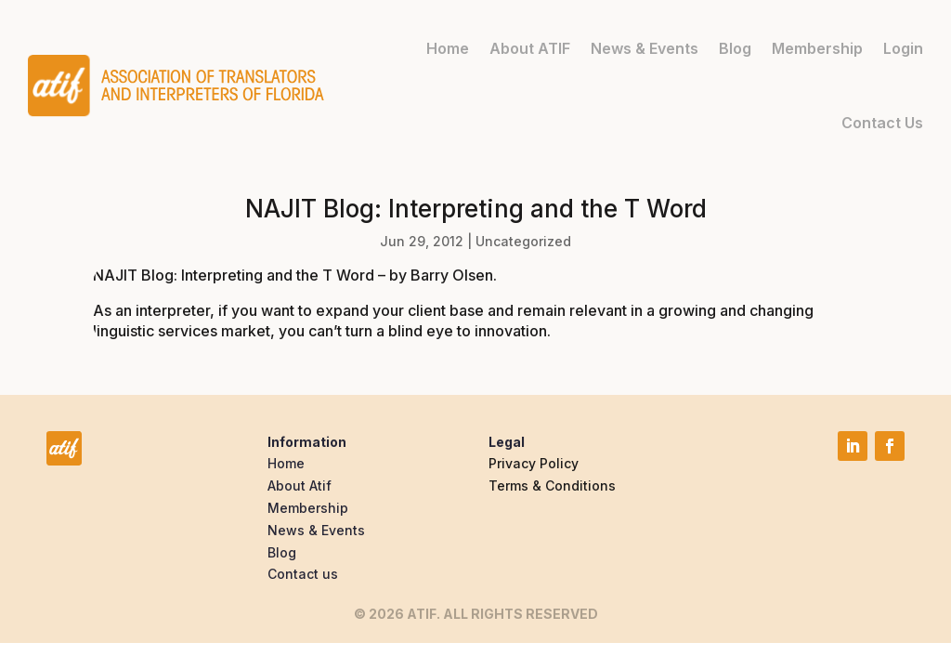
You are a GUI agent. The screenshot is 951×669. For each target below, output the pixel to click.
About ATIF (529, 47)
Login (903, 47)
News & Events (644, 47)
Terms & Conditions (552, 485)
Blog (735, 47)
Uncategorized (523, 241)
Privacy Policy (534, 463)
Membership (817, 47)
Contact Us (882, 121)
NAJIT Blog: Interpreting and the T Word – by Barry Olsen (293, 275)
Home (447, 47)
